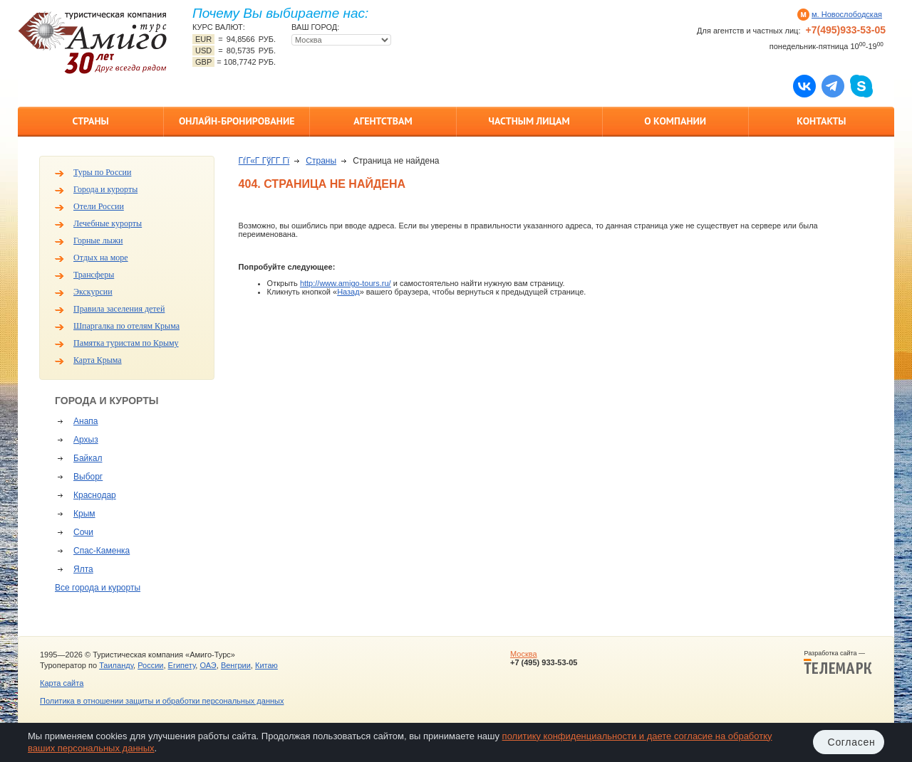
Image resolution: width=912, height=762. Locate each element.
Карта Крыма (97, 360)
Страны (90, 121)
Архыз (85, 440)
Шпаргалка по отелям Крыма (126, 326)
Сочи (83, 532)
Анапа (85, 421)
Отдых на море (100, 258)
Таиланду (116, 665)
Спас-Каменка (101, 551)
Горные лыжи (98, 240)
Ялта (83, 569)
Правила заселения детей (119, 309)
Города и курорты (105, 189)
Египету (182, 665)
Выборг (88, 477)
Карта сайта (61, 683)
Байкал (87, 458)
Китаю (266, 665)
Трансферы (93, 275)
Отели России (98, 206)
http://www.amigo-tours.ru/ (345, 283)
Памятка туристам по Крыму (126, 343)
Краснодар (94, 495)
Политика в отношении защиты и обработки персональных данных (162, 701)
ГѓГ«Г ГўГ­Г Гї (264, 161)
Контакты (821, 121)
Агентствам (382, 121)
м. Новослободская (847, 14)
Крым (84, 514)
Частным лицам (528, 121)
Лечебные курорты (107, 223)
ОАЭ (208, 665)
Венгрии (236, 665)
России (150, 665)
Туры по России (102, 172)
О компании (675, 121)
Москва (523, 654)
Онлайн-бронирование (237, 121)
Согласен (852, 742)
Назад (348, 291)
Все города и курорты (97, 588)
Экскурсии (93, 292)
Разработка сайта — (838, 662)
